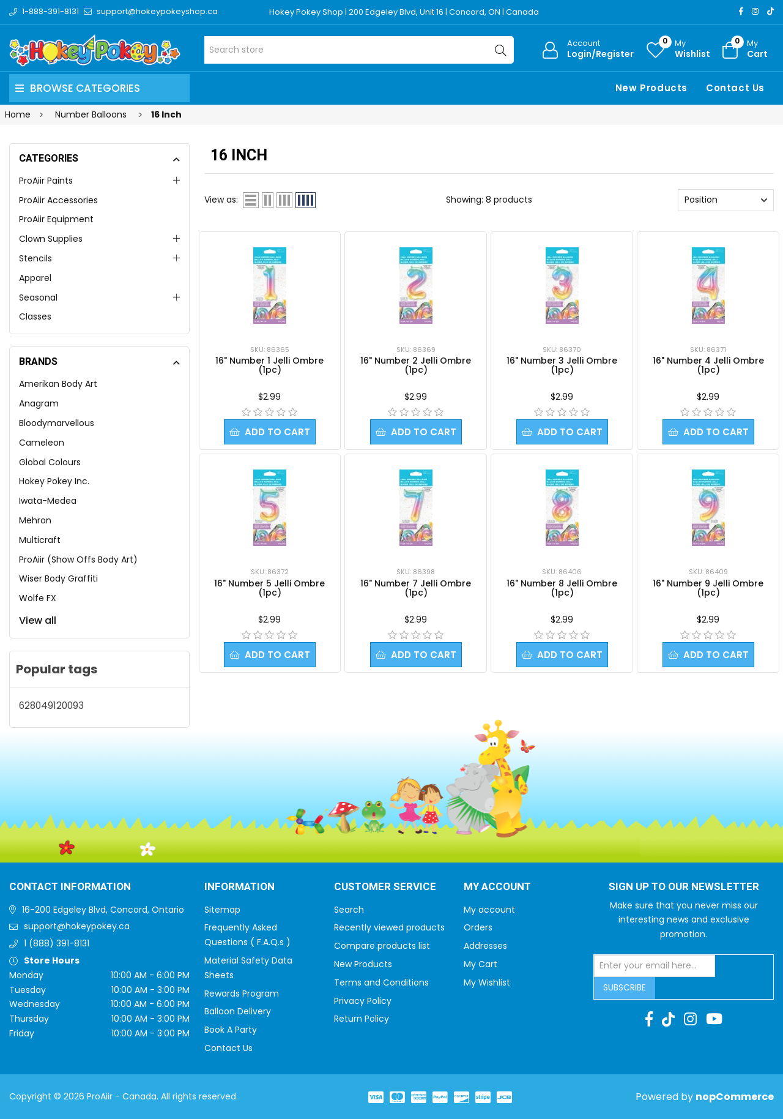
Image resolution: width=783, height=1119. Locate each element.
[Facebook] (741, 11)
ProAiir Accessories (58, 200)
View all (37, 620)
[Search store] (359, 50)
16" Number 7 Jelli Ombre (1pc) (415, 588)
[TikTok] (770, 11)
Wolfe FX (37, 598)
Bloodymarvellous (56, 423)
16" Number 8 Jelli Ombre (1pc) (562, 588)
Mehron (35, 520)
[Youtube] (714, 1019)
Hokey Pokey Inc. (54, 481)
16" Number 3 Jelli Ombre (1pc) (562, 365)
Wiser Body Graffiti (58, 578)
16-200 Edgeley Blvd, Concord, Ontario (103, 910)
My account (489, 910)
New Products (651, 87)
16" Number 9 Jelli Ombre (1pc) (708, 588)
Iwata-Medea (47, 501)
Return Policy (361, 1018)
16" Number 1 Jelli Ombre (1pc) (269, 365)
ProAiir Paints (46, 180)
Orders (478, 927)
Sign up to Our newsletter (684, 887)
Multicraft (40, 540)
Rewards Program (241, 993)
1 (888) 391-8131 (56, 943)
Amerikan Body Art (58, 384)
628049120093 (51, 705)
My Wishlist (487, 982)
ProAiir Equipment (56, 219)
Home (18, 114)
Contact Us (735, 87)
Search (349, 910)
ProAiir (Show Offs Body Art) (78, 559)
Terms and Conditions (381, 982)
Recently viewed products (389, 927)
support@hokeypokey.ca (77, 926)
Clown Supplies (51, 239)
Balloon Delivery (237, 1011)
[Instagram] (755, 11)
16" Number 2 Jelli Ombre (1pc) (415, 365)
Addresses (485, 946)
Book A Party (230, 1030)
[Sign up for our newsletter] (654, 966)
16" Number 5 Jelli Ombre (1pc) (269, 588)
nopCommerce (735, 1097)
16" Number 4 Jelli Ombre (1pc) (708, 365)
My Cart (480, 964)
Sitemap (222, 910)
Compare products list (382, 946)
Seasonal (38, 297)
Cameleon (41, 442)
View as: (221, 199)
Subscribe (624, 987)
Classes (35, 316)
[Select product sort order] (726, 200)
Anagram (39, 403)
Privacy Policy (363, 1001)
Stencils (35, 258)
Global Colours (50, 462)
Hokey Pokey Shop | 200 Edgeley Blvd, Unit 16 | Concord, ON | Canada (404, 12)
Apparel (35, 278)
